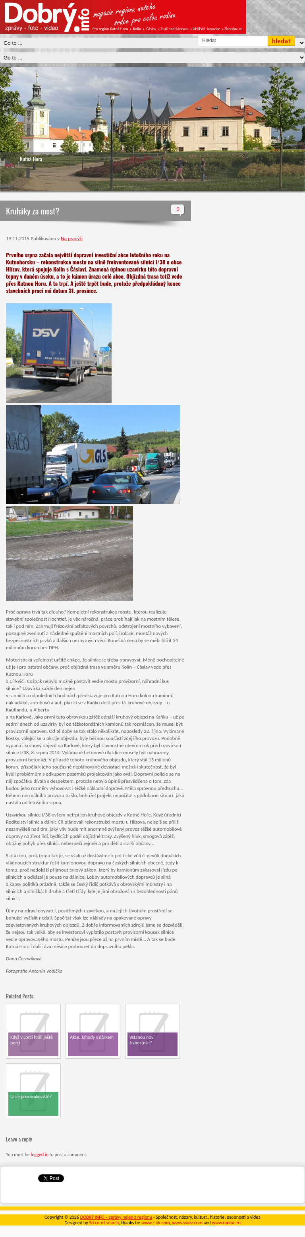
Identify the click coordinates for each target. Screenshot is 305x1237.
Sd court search (104, 1223)
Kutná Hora (31, 159)
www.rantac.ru (226, 1223)
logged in (39, 1154)
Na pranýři (72, 238)
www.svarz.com (187, 1223)
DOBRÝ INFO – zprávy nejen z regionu (116, 1217)
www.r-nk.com (155, 1223)
